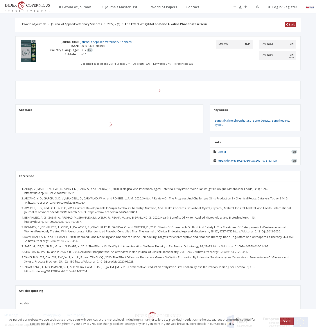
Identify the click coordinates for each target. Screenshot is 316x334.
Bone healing (280, 120)
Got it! (287, 321)
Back (290, 24)
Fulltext (221, 152)
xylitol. (219, 125)
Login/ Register (282, 7)
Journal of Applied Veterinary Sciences (76, 24)
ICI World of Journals (33, 24)
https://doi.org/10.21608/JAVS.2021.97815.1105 (247, 160)
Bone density (261, 120)
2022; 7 (113, 24)
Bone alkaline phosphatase (233, 120)
